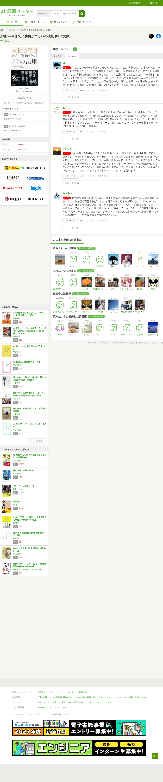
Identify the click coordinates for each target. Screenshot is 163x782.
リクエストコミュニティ (100, 702)
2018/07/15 (102, 221)
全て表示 (58, 56)
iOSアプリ (61, 707)
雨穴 (15, 505)
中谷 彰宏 (11, 30)
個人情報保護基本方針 (62, 697)
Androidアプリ (45, 707)
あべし (66, 107)
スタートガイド (67, 692)
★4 (81, 132)
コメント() (90, 90)
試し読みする (24, 97)
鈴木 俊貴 (17, 474)
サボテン (67, 149)
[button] (82, 13)
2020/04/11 (102, 132)
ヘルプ (42, 702)
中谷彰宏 (16, 336)
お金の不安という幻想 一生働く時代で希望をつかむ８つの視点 (29, 518)
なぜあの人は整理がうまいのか (26, 362)
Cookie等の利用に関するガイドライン (93, 697)
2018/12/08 (102, 176)
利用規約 (83, 692)
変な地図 (17, 501)
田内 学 (16, 523)
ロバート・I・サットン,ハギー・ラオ (28, 570)
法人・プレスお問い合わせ (73, 702)
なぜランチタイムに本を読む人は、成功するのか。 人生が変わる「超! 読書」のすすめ (29, 330)
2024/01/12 (104, 90)
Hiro (65, 63)
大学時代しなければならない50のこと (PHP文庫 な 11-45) (28, 314)
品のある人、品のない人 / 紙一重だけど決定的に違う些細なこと (29, 378)
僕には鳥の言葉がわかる (24, 470)
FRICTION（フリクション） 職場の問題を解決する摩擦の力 (29, 565)
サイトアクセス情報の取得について (131, 697)
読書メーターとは (47, 692)
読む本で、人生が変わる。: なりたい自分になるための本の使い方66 (29, 394)
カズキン (67, 193)
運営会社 (43, 697)
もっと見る (36, 441)
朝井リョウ (17, 489)
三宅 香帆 (17, 461)
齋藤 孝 (16, 538)
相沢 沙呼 (17, 554)
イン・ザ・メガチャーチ (24, 486)
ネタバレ (72, 56)
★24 (82, 90)
